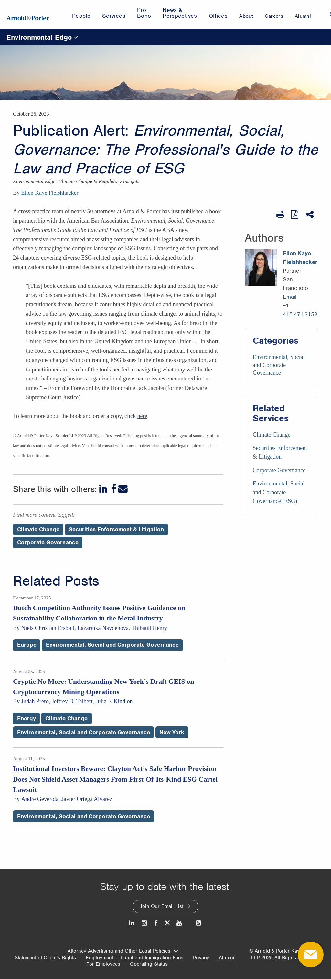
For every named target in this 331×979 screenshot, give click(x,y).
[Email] (123, 489)
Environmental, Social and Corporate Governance (279, 365)
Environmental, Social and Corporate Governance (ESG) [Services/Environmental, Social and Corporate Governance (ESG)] (279, 492)
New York (171, 732)
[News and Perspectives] (195, 923)
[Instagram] (145, 923)
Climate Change (66, 718)
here (142, 416)
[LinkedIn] (104, 489)
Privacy (201, 957)
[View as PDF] (295, 214)
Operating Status (149, 964)
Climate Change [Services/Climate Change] (271, 435)
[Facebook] (113, 489)
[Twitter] (167, 923)
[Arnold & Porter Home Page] (27, 14)
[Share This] (310, 214)
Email (289, 296)
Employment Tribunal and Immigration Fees (134, 957)
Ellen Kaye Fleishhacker (50, 193)
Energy (26, 718)
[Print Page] (280, 214)
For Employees (103, 964)
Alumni (226, 957)
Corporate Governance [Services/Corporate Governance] (279, 470)
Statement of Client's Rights (45, 957)
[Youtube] (179, 923)
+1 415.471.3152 (300, 310)
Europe (27, 644)
